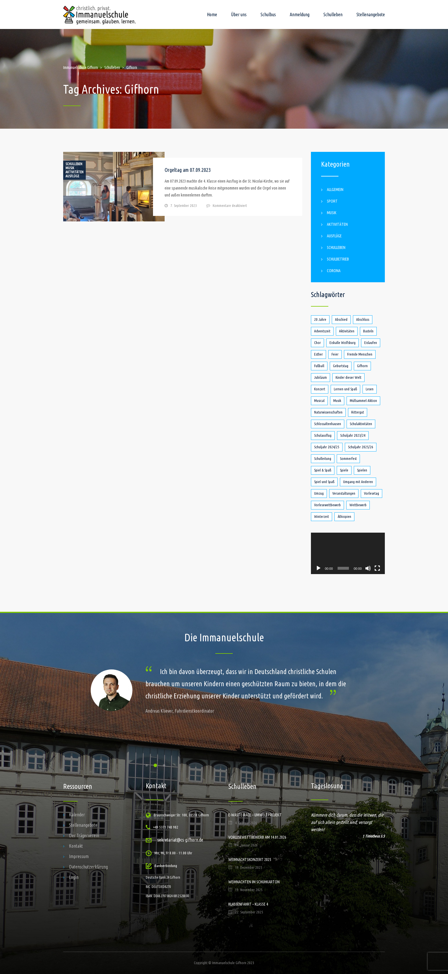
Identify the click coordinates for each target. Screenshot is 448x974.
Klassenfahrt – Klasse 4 (248, 904)
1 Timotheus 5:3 (374, 836)
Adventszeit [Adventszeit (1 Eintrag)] (322, 331)
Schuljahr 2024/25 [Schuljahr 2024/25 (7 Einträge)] (326, 447)
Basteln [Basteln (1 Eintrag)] (368, 331)
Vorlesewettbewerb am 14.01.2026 (257, 837)
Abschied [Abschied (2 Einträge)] (341, 319)
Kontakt (76, 846)
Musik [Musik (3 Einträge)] (337, 400)
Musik (69, 168)
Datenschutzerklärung (88, 866)
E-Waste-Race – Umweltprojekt (255, 815)
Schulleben (333, 14)
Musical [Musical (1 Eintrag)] (319, 400)
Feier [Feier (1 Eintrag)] (335, 354)
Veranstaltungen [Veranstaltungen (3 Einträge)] (343, 493)
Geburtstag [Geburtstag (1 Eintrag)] (340, 366)
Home (212, 14)
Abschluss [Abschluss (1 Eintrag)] (362, 319)
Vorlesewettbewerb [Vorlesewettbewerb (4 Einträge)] (327, 505)
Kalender (77, 814)
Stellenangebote (370, 14)
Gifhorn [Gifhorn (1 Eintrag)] (362, 366)
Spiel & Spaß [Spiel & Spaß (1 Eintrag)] (322, 470)
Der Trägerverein (84, 835)
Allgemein (335, 189)
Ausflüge (72, 176)
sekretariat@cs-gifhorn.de (180, 839)
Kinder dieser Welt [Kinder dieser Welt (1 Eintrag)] (348, 377)
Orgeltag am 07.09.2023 (188, 170)
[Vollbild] (377, 568)
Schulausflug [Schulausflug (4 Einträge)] (323, 435)
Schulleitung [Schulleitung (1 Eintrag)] (322, 458)
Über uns (239, 14)
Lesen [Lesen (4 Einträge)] (370, 389)
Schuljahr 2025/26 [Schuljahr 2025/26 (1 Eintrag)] (360, 447)
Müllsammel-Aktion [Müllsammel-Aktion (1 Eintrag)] (363, 400)
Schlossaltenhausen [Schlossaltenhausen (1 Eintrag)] (327, 424)
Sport (332, 201)
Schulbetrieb (338, 259)
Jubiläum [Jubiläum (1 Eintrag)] (320, 377)
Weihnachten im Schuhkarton (254, 882)
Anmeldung (299, 14)
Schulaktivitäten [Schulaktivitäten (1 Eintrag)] (361, 424)
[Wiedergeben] (318, 568)
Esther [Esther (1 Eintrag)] (318, 354)
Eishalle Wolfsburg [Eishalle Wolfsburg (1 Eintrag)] (342, 343)
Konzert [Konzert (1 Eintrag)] (319, 389)
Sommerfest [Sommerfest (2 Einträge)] (348, 458)
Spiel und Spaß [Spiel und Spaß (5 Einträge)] (324, 482)
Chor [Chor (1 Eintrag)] (317, 343)
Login (74, 877)
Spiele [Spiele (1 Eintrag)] (344, 470)
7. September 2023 (183, 205)
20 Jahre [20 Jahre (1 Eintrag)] (320, 319)
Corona (333, 270)
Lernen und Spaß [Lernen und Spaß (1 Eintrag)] (345, 389)
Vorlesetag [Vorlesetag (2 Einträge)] (371, 493)
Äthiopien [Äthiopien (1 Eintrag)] (344, 516)
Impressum (79, 856)
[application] (348, 553)
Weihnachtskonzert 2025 (249, 859)
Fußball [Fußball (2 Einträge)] (319, 366)
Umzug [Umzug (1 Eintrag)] (319, 493)
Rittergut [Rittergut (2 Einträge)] (357, 412)
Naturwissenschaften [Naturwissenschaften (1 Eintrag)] (328, 412)
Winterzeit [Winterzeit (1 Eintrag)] (321, 516)
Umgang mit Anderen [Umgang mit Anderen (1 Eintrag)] (358, 482)
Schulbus (268, 14)
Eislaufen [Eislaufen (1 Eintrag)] (370, 343)
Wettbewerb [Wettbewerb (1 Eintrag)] (358, 505)
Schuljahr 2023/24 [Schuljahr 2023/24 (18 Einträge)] (352, 435)
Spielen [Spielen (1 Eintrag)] (362, 470)
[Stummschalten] (368, 568)
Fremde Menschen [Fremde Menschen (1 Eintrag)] (359, 354)
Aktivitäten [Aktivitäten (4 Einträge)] (346, 331)
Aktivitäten (74, 172)
